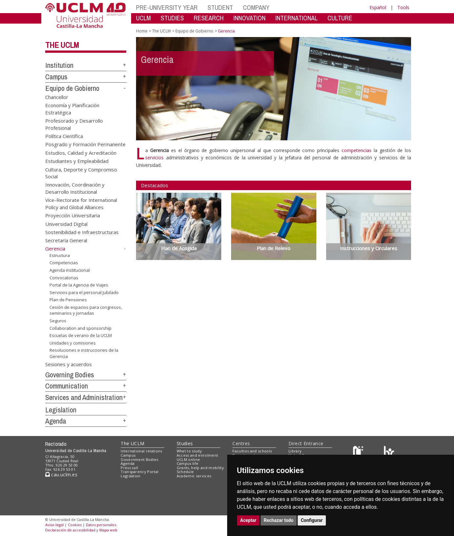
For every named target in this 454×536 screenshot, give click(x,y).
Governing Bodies (69, 375)
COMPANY (256, 7)
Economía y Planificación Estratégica (72, 108)
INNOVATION (249, 17)
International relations (141, 450)
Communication (66, 386)
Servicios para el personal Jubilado (84, 292)
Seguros (57, 321)
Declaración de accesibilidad (70, 529)
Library (295, 450)
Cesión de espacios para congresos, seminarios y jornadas (85, 310)
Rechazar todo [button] (279, 520)
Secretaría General (66, 240)
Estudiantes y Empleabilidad (77, 161)
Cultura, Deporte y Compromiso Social (81, 172)
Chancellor (56, 96)
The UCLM (62, 45)
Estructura (59, 255)
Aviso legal (54, 524)
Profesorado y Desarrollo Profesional (74, 124)
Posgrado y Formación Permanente (85, 144)
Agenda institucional (69, 270)
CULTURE (339, 17)
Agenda (55, 421)
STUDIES (172, 17)
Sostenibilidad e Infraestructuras (82, 232)
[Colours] (389, 452)
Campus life (188, 463)
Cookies (75, 524)
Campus (56, 77)
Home (142, 31)
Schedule (185, 471)
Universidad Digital (66, 223)
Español (377, 7)
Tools (403, 7)
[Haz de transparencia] (359, 452)
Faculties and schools (252, 450)
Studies (185, 443)
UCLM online (188, 459)
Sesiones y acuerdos (68, 364)
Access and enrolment (197, 455)
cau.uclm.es (61, 474)
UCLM (143, 17)
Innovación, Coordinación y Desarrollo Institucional (75, 188)
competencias (356, 150)
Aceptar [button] (248, 520)
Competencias (63, 263)
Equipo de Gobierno (72, 88)
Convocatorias (63, 277)
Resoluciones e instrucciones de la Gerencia (83, 353)
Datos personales (101, 524)
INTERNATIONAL (296, 17)
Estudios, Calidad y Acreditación (80, 152)
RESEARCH (209, 17)
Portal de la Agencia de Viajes (78, 285)
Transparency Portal (139, 471)
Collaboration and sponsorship (80, 328)
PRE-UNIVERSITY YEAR (167, 7)
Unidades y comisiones (72, 343)
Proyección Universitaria (72, 215)
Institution (59, 65)
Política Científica (64, 135)
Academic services (194, 475)
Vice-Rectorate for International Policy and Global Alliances (81, 203)
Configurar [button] (312, 520)
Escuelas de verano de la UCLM (80, 335)
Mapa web (108, 529)
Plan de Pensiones (68, 300)
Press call (129, 467)
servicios (154, 157)
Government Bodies (139, 459)
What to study (189, 450)
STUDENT (220, 7)
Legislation (60, 410)
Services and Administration (84, 397)
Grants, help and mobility (200, 467)
